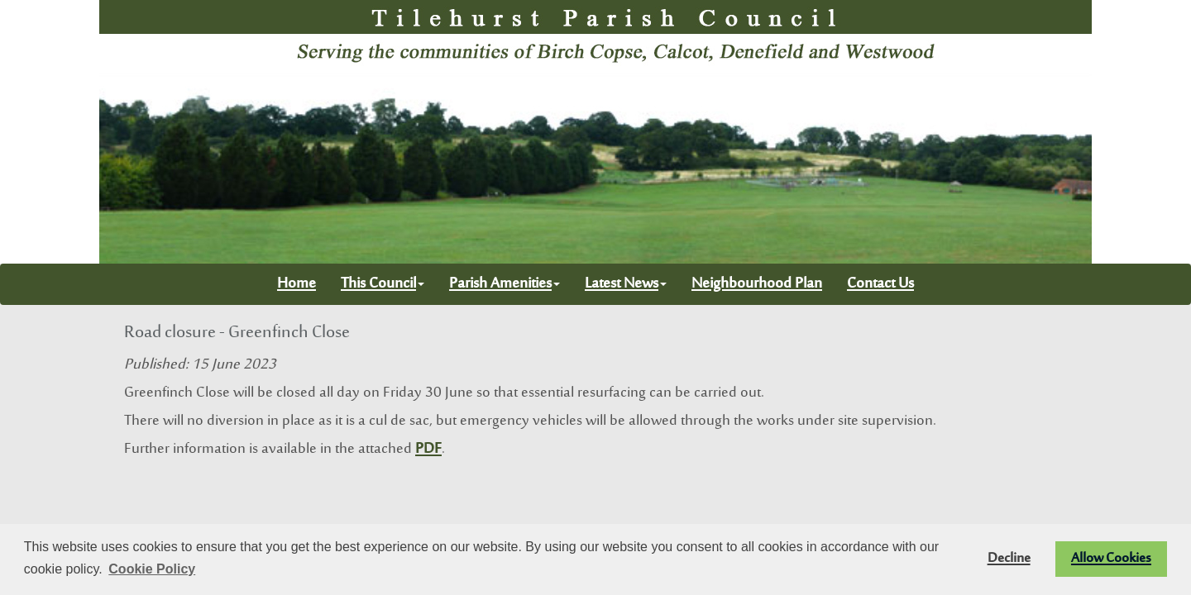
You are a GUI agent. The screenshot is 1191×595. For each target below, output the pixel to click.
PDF (428, 449)
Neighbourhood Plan (756, 284)
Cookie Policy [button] (151, 569)
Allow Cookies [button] (1111, 558)
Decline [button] (1009, 558)
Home (296, 284)
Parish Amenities (504, 284)
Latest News (626, 284)
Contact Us (880, 284)
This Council (382, 284)
